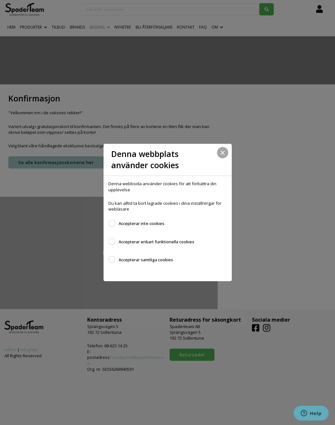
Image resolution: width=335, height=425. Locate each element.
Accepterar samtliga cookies (146, 260)
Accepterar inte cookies (141, 223)
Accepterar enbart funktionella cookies (156, 242)
